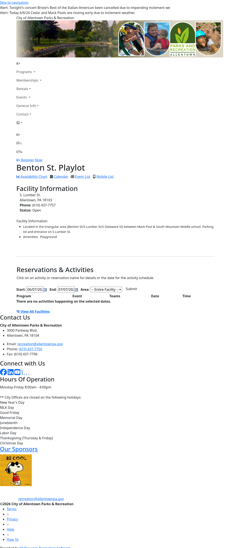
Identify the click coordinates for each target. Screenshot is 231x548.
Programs (24, 72)
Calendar (61, 176)
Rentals (22, 88)
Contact (22, 114)
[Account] (29, 122)
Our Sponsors (19, 449)
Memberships (27, 80)
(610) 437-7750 (30, 349)
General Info (26, 105)
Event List (82, 176)
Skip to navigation (14, 2)
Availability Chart (31, 176)
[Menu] (19, 151)
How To (12, 539)
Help (10, 529)
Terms (12, 509)
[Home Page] (29, 63)
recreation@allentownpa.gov (40, 344)
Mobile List (105, 176)
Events (22, 97)
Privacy (12, 519)
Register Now (31, 160)
